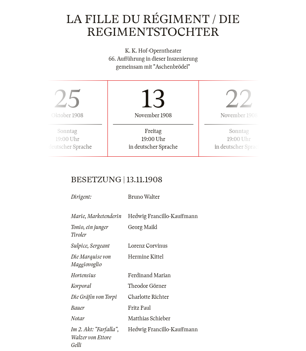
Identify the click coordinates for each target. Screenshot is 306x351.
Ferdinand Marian (149, 275)
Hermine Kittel (145, 257)
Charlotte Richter (148, 297)
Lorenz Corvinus (147, 246)
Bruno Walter (144, 197)
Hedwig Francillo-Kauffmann (163, 216)
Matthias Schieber (149, 318)
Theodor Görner (147, 286)
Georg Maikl (142, 227)
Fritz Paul (139, 308)
